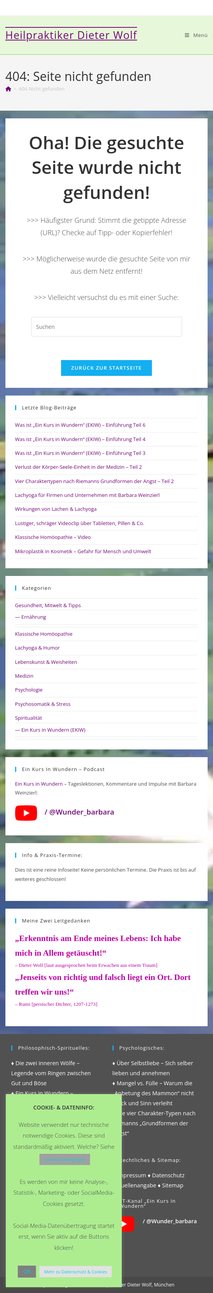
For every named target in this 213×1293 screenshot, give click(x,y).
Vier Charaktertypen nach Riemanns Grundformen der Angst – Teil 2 (94, 481)
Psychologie (29, 689)
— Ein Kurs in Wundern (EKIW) (50, 729)
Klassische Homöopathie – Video (53, 537)
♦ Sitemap (170, 1185)
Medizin (24, 675)
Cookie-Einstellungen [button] (64, 1159)
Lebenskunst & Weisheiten (46, 661)
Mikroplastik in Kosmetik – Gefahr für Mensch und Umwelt (83, 551)
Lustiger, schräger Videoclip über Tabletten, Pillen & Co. (79, 523)
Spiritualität (28, 717)
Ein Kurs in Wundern (39, 783)
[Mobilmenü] (196, 35)
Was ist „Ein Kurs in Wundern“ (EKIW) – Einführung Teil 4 (80, 439)
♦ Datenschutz (166, 1175)
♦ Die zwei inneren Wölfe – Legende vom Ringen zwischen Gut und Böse (51, 1073)
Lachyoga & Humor (37, 647)
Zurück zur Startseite (106, 367)
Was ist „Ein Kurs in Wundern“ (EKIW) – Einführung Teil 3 (80, 453)
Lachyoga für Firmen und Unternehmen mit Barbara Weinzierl (87, 495)
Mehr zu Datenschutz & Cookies (75, 1271)
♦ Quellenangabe (134, 1185)
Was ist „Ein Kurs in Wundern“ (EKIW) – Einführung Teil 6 (80, 424)
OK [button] (27, 1271)
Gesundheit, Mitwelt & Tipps (48, 605)
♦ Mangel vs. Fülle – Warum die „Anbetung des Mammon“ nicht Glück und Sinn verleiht (153, 1093)
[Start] (8, 88)
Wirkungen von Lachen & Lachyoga (56, 508)
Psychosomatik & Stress (43, 703)
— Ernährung (30, 616)
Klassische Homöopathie (44, 633)
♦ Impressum (129, 1175)
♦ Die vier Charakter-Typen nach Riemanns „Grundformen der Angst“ (154, 1123)
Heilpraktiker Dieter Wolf (71, 35)
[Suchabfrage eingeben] (106, 327)
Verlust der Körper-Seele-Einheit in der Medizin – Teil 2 (78, 466)
